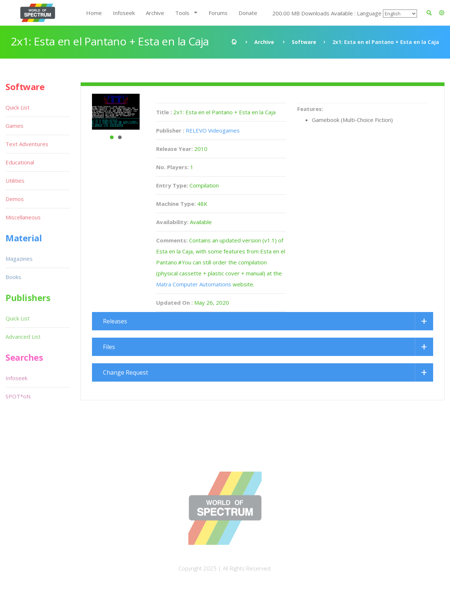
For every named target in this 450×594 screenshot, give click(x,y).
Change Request (125, 372)
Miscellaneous (23, 217)
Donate (248, 12)
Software (304, 41)
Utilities (15, 180)
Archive (155, 12)
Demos (14, 199)
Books (13, 277)
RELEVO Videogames (213, 130)
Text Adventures (26, 144)
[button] (442, 12)
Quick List (17, 107)
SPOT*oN (17, 396)
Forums (218, 12)
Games (14, 125)
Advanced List (23, 336)
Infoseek (124, 12)
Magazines (19, 258)
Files (109, 347)
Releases (115, 321)
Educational (19, 162)
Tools (182, 12)
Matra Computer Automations (193, 284)
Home (94, 12)
